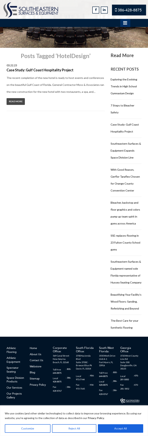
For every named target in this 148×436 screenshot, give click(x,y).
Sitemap (35, 378)
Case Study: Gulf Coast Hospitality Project (40, 70)
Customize (27, 428)
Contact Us (36, 360)
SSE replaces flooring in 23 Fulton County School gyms (125, 242)
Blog (32, 372)
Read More (16, 101)
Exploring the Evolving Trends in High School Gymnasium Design (124, 86)
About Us (35, 354)
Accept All (120, 428)
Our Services (14, 387)
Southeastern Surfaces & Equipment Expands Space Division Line (126, 150)
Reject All (74, 428)
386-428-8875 (130, 10)
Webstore (35, 366)
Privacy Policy (96, 418)
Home (33, 348)
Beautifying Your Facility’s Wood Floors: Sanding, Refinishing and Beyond (126, 301)
